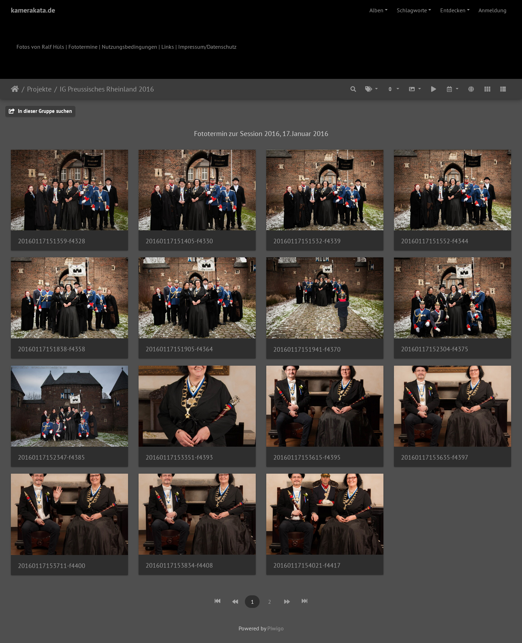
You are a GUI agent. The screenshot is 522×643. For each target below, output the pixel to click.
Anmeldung (493, 10)
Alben (376, 10)
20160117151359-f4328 (51, 241)
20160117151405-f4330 (179, 241)
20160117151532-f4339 (307, 241)
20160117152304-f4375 (434, 349)
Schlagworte (412, 10)
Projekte (39, 89)
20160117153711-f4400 (51, 565)
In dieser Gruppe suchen (40, 111)
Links (167, 46)
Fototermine (83, 46)
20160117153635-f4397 (434, 457)
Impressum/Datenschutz (207, 46)
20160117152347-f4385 (51, 457)
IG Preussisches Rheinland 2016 (107, 89)
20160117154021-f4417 (307, 565)
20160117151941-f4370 (307, 349)
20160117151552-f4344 (434, 241)
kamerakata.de (33, 10)
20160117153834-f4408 (179, 565)
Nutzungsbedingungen (129, 46)
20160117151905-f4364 (179, 349)
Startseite (15, 89)
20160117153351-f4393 (179, 457)
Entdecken (453, 10)
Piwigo (275, 628)
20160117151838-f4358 (51, 349)
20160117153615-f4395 (307, 457)
